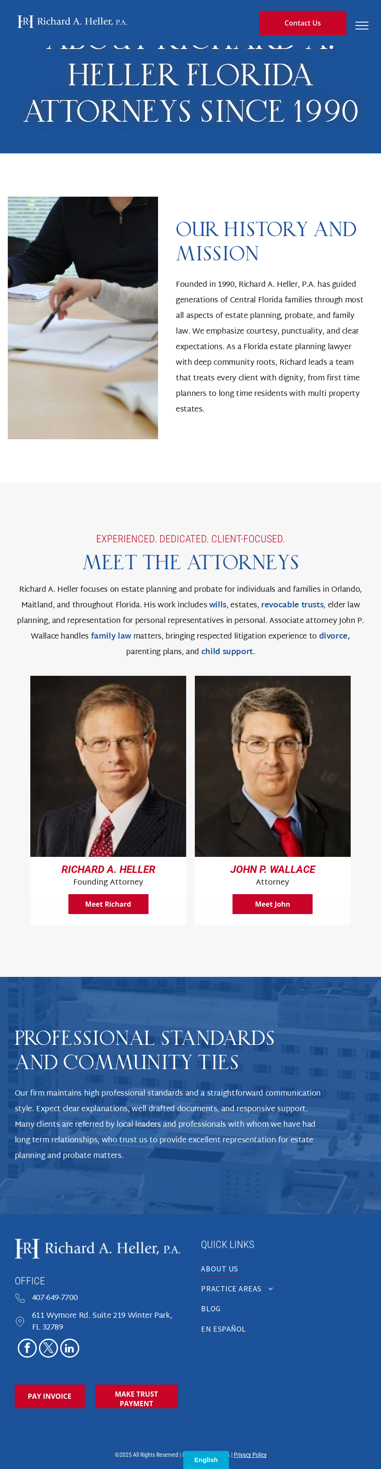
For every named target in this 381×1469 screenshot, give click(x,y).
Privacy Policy (250, 1454)
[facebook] (27, 1349)
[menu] (362, 25)
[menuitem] (283, 1271)
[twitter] (48, 1349)
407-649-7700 (55, 1298)
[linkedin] (69, 1349)
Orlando (345, 590)
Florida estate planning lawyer (297, 347)
